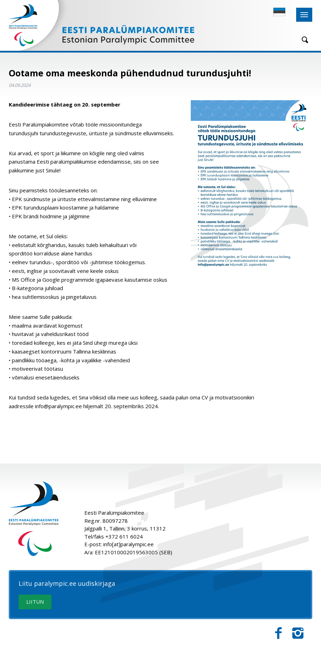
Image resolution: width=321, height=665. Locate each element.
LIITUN (35, 601)
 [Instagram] (297, 633)
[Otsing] (302, 40)
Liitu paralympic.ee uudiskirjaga (67, 584)
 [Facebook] (278, 633)
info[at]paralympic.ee (128, 544)
